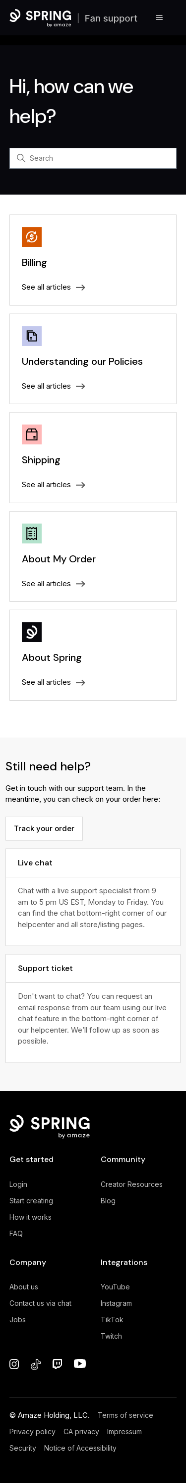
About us (23, 1286)
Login (18, 1184)
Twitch (111, 1336)
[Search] (93, 158)
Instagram (116, 1303)
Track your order (44, 828)
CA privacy (81, 1431)
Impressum (124, 1431)
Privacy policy (32, 1431)
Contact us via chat (40, 1303)
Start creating (31, 1200)
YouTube (115, 1286)
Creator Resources (132, 1184)
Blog (108, 1200)
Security (22, 1448)
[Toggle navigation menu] (159, 18)
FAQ (16, 1233)
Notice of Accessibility (80, 1448)
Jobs (17, 1319)
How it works (30, 1217)
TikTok (112, 1319)
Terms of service (125, 1415)
